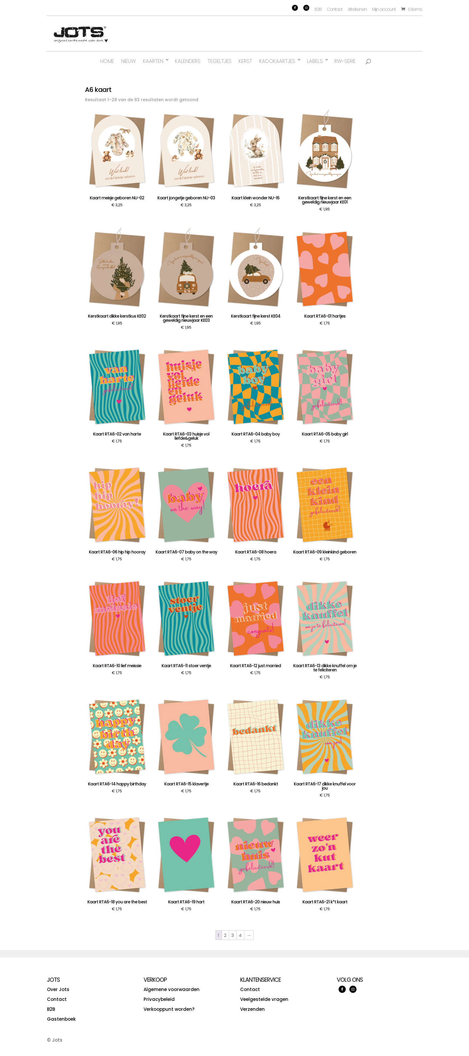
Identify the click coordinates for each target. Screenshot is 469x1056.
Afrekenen (357, 9)
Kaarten (153, 61)
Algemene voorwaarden (172, 989)
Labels (315, 61)
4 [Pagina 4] (240, 935)
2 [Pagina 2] (225, 935)
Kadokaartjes (277, 61)
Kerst (245, 61)
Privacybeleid (159, 999)
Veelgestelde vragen (264, 999)
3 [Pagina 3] (232, 935)
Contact (334, 9)
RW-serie (345, 61)
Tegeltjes (220, 61)
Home (107, 61)
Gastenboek (61, 1019)
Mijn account (384, 9)
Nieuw (128, 61)
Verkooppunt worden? (169, 1009)
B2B (318, 9)
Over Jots (58, 989)
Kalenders (187, 61)
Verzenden (252, 1009)
